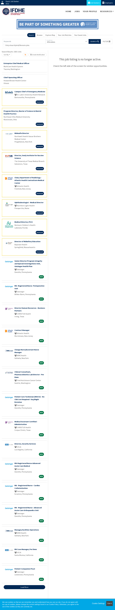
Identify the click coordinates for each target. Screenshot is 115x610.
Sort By (6, 55)
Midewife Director (21, 133)
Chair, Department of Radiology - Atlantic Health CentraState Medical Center (29, 180)
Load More (24, 587)
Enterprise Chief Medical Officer (16, 63)
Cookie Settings (98, 603)
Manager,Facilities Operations (26, 530)
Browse (39, 35)
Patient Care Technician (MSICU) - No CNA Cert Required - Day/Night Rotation (29, 399)
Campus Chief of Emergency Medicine (29, 91)
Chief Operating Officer (13, 77)
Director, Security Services (25, 444)
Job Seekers (94, 2)
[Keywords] (24, 41)
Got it (109, 603)
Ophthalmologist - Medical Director (28, 202)
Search (31, 35)
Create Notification (37, 55)
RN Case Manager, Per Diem (25, 549)
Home (68, 11)
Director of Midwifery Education (27, 241)
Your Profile (90, 11)
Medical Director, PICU (23, 222)
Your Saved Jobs (80, 35)
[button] (106, 41)
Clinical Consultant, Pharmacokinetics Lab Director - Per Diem (29, 374)
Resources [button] (106, 11)
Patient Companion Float (24, 569)
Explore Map (50, 35)
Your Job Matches (64, 35)
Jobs (77, 11)
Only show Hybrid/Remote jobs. (17, 45)
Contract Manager (21, 330)
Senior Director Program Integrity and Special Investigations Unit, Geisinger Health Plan (28, 263)
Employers (107, 2)
